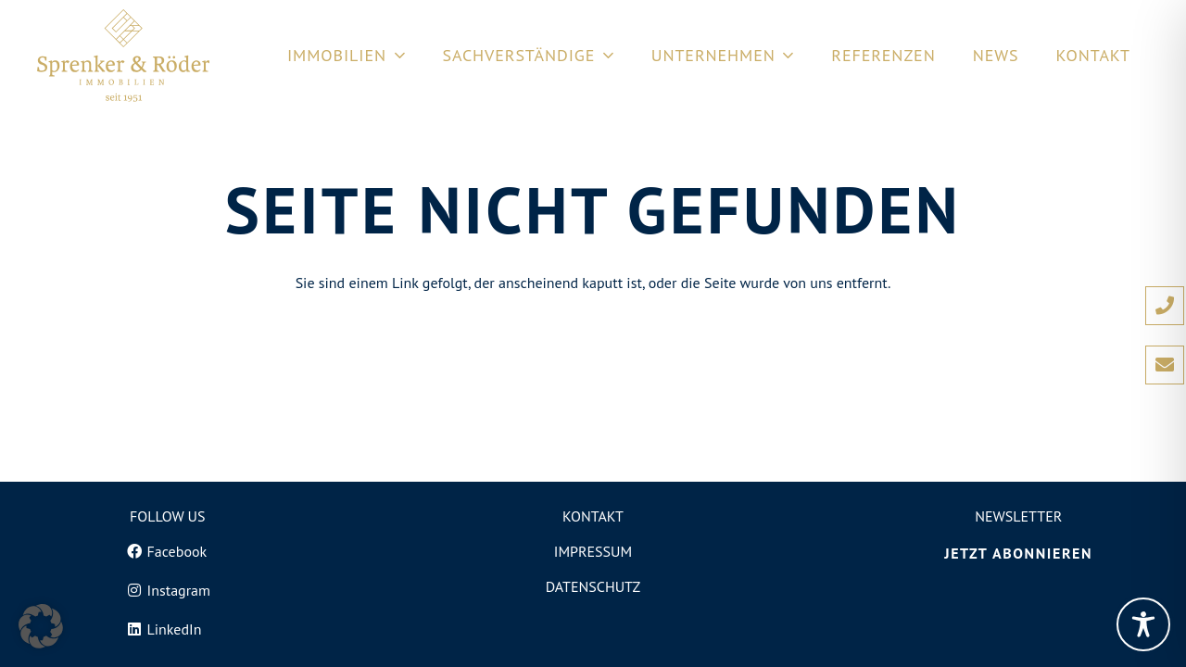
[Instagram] (167, 590)
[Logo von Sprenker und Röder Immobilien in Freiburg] (123, 55)
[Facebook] (167, 551)
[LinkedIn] (167, 629)
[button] (41, 626)
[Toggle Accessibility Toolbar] (1143, 624)
